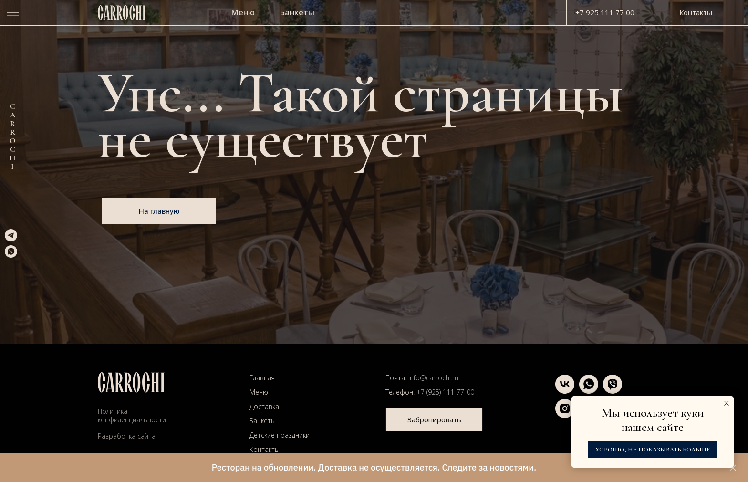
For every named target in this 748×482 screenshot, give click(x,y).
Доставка (264, 406)
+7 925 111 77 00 (604, 12)
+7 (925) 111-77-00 (445, 392)
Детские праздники (279, 435)
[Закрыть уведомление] (726, 403)
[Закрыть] (732, 467)
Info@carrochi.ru (433, 377)
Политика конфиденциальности (132, 415)
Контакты (264, 449)
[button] (434, 419)
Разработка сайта (127, 435)
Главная (262, 377)
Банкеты (297, 12)
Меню (243, 12)
